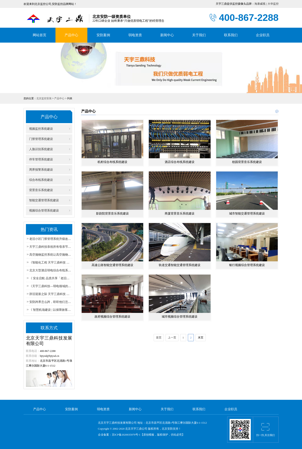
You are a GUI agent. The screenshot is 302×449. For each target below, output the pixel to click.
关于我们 (199, 35)
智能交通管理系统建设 (42, 200)
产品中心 (71, 35)
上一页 (172, 337)
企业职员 (262, 35)
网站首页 (39, 35)
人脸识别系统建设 (39, 149)
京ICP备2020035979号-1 (126, 434)
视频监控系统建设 (39, 128)
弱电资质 (135, 35)
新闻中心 (167, 35)
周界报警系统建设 (39, 169)
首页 (159, 337)
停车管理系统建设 (39, 159)
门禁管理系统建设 (39, 139)
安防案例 (103, 35)
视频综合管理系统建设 (42, 210)
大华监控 (273, 3)
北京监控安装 (44, 98)
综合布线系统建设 (39, 179)
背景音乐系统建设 (39, 190)
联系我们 (231, 35)
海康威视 (259, 3)
